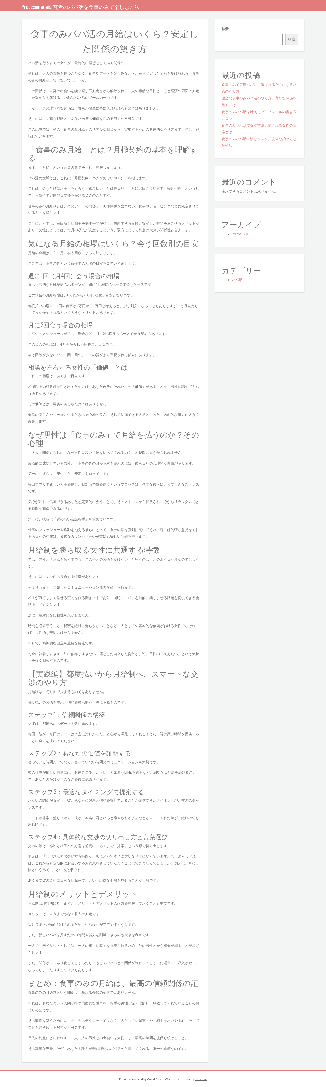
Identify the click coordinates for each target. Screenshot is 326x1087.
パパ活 (237, 280)
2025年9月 (240, 234)
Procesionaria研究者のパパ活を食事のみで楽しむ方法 (81, 6)
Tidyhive (201, 1079)
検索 (225, 28)
